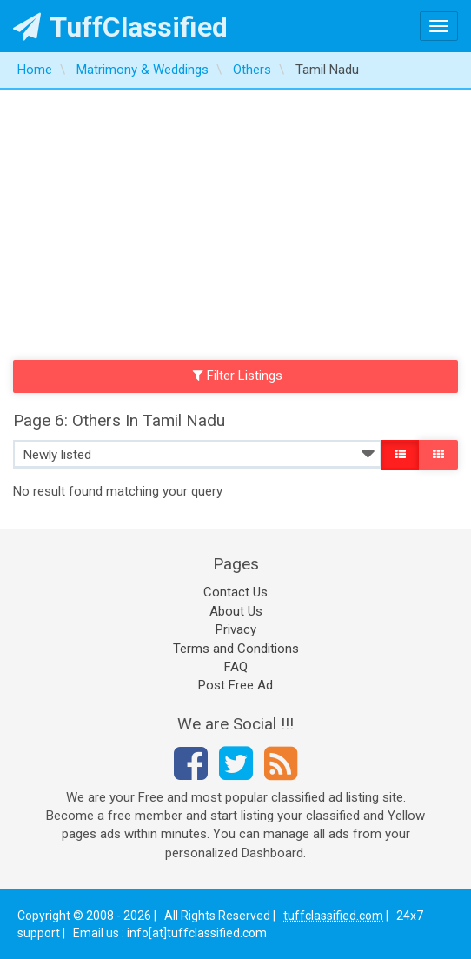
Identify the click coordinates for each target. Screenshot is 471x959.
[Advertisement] (235, 221)
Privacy (236, 629)
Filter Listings (238, 375)
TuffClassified (120, 26)
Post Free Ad (235, 685)
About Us (235, 611)
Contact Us (235, 592)
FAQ (236, 667)
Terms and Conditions (236, 648)
